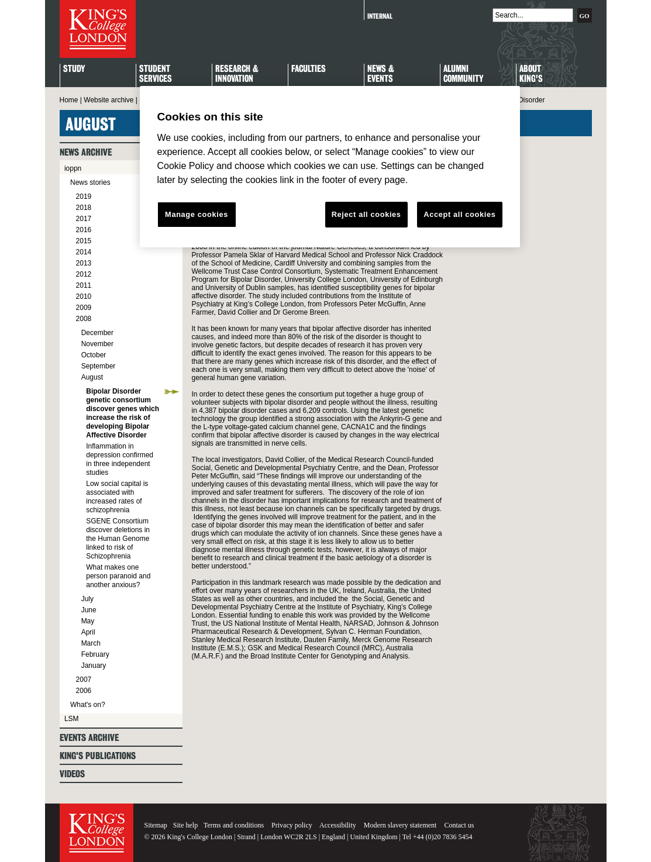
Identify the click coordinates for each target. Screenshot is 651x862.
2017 (84, 219)
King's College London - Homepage (98, 29)
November (97, 344)
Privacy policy (291, 825)
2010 (84, 296)
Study (74, 69)
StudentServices (155, 74)
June (89, 610)
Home (69, 100)
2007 (84, 679)
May (88, 621)
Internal (379, 16)
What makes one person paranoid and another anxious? (118, 576)
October (93, 355)
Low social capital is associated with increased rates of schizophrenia (117, 497)
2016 (84, 230)
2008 (84, 319)
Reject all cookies (366, 214)
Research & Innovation (237, 74)
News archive (86, 152)
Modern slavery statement (400, 825)
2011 (84, 285)
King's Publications (98, 756)
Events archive (89, 737)
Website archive (108, 100)
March (91, 643)
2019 (84, 196)
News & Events (380, 74)
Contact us (459, 825)
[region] (330, 166)
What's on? (87, 705)
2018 (84, 208)
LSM (71, 719)
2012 (84, 274)
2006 (84, 691)
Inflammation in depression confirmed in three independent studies (119, 459)
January (93, 665)
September (98, 366)
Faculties (308, 69)
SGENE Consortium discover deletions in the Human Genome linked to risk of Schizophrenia (118, 538)
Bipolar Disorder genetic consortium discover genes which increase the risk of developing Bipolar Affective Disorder (122, 413)
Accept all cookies (459, 214)
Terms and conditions (234, 825)
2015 (84, 241)
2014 (84, 252)
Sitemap (155, 825)
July (87, 599)
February (95, 654)
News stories (90, 182)
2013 (84, 263)
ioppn (72, 168)
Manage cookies (196, 214)
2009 (84, 308)
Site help (185, 825)
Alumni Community (463, 74)
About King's (531, 74)
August (92, 377)
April (88, 632)
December (97, 333)
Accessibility (337, 825)
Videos (72, 774)
